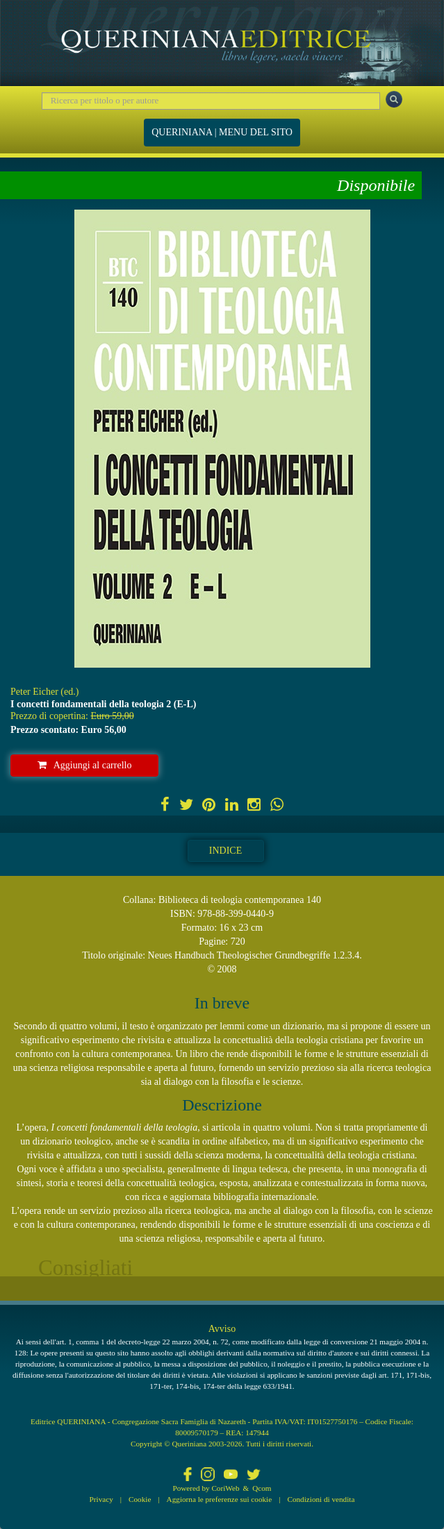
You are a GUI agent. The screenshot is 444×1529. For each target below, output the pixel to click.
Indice (225, 850)
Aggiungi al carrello (85, 765)
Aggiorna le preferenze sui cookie (219, 1499)
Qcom (261, 1488)
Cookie (140, 1499)
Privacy (101, 1499)
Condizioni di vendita (320, 1499)
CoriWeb (225, 1488)
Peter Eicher (34, 691)
